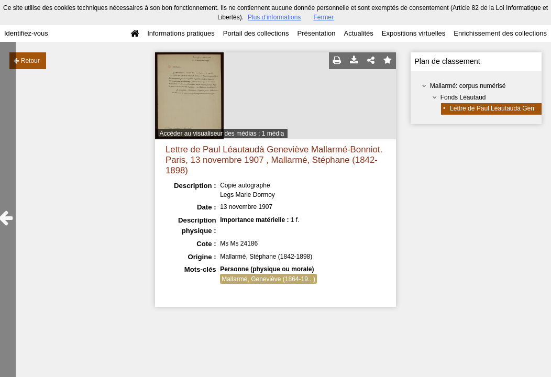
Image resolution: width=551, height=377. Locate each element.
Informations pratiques (181, 33)
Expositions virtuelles (413, 33)
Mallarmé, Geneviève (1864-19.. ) (268, 279)
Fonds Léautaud (463, 97)
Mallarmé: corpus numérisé (468, 86)
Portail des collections (256, 33)
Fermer (323, 17)
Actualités (358, 33)
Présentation (316, 33)
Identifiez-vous (26, 33)
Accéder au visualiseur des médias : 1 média (221, 133)
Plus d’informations (274, 17)
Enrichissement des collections (500, 33)
